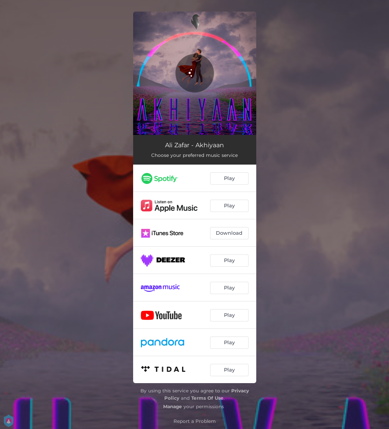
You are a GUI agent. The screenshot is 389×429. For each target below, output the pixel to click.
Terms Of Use (207, 398)
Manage (172, 406)
